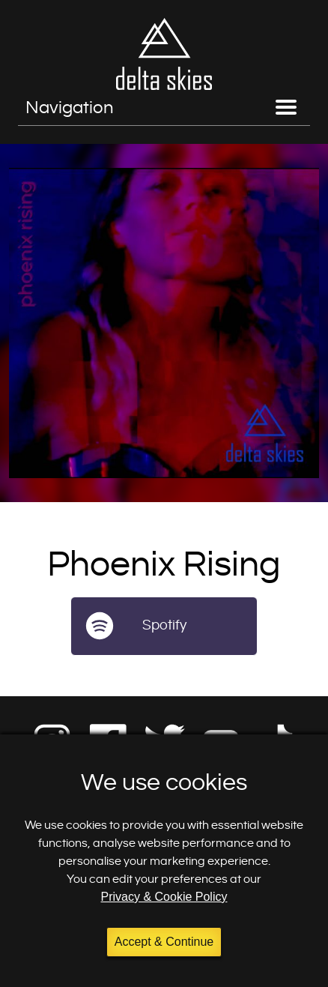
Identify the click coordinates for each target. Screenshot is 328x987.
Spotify (164, 625)
